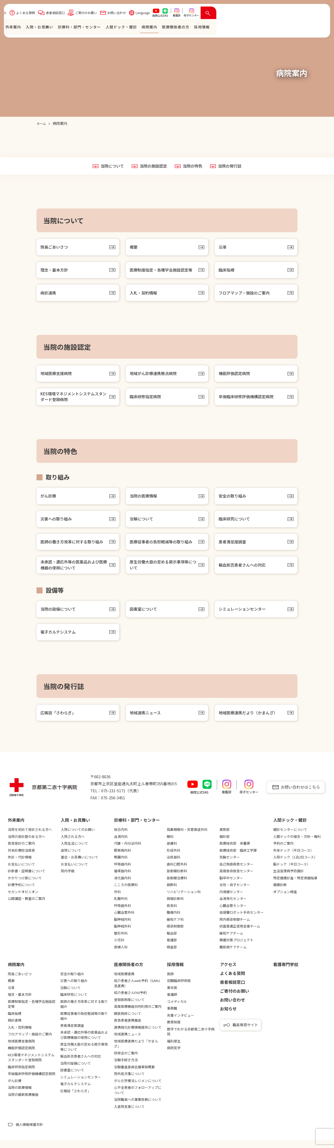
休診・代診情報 (20, 864)
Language (253, 14)
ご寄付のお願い (196, 14)
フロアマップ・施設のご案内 (246, 295)
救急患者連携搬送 (127, 1028)
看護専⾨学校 (285, 972)
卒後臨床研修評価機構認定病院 (248, 400)
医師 (170, 981)
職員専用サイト (245, 1032)
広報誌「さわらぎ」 (59, 720)
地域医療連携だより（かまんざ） (250, 720)
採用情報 (175, 972)
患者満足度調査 (233, 547)
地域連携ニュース (146, 720)
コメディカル (177, 1009)
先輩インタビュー (180, 1023)
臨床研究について (235, 523)
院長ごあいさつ (55, 248)
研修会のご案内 (126, 1060)
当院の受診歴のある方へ (26, 844)
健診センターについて (290, 837)
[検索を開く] (318, 14)
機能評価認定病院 (235, 376)
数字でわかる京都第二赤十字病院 (190, 1039)
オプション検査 (285, 899)
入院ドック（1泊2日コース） (295, 864)
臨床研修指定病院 (146, 400)
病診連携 (48, 295)
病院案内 (259, 28)
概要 (134, 248)
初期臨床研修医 (179, 988)
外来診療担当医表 (21, 857)
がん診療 (48, 500)
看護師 (172, 1002)
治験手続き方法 (126, 1067)
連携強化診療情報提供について (138, 1035)
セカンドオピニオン (23, 899)
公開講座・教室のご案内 (26, 906)
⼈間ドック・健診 (231, 28)
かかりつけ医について (25, 885)
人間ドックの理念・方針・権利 (297, 844)
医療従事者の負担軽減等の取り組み (163, 547)
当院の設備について (59, 615)
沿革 (223, 248)
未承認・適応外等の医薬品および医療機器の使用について (73, 570)
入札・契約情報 (144, 295)
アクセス (110, 14)
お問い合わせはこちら (300, 794)
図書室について (144, 615)
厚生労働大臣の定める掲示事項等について (163, 570)
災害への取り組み (57, 523)
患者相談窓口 (165, 14)
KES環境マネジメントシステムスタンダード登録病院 (73, 400)
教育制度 (174, 1029)
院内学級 (67, 878)
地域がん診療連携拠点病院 (155, 376)
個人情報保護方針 (29, 1132)
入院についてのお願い (78, 837)
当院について (109, 166)
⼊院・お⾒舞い (149, 28)
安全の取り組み (233, 500)
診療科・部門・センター (189, 28)
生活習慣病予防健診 (288, 878)
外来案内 (123, 28)
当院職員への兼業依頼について (138, 1107)
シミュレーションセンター (244, 615)
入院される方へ (73, 844)
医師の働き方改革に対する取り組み (73, 547)
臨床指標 (227, 271)
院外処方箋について (129, 1081)
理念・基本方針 (55, 271)
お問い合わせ (226, 14)
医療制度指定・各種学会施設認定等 (163, 271)
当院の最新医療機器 (23, 1102)
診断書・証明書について (26, 878)
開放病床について (127, 1021)
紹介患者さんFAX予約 (130, 1000)
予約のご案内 (283, 851)
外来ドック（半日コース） (293, 857)
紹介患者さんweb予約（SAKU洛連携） (137, 991)
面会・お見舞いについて (79, 864)
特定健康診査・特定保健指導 (295, 885)
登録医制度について (129, 1007)
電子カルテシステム (59, 639)
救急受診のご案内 (21, 851)
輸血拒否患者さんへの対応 (244, 570)
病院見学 (174, 1055)
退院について (71, 857)
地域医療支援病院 (57, 376)
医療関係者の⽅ (285, 28)
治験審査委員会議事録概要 (134, 1074)
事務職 (172, 1016)
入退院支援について (129, 1114)
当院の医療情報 (144, 500)
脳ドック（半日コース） (291, 871)
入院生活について (74, 851)
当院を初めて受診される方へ (30, 837)
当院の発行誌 (231, 166)
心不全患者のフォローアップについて (137, 1098)
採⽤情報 (312, 28)
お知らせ (228, 1016)
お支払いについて (21, 871)
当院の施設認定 (152, 166)
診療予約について (21, 892)
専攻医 (172, 995)
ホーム (105, 28)
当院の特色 (193, 166)
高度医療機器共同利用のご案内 (138, 1014)
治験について (142, 523)
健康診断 (280, 892)
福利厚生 (174, 1048)
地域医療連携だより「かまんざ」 (136, 1051)
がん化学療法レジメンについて (138, 1088)
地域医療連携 (124, 981)
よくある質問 (135, 14)
